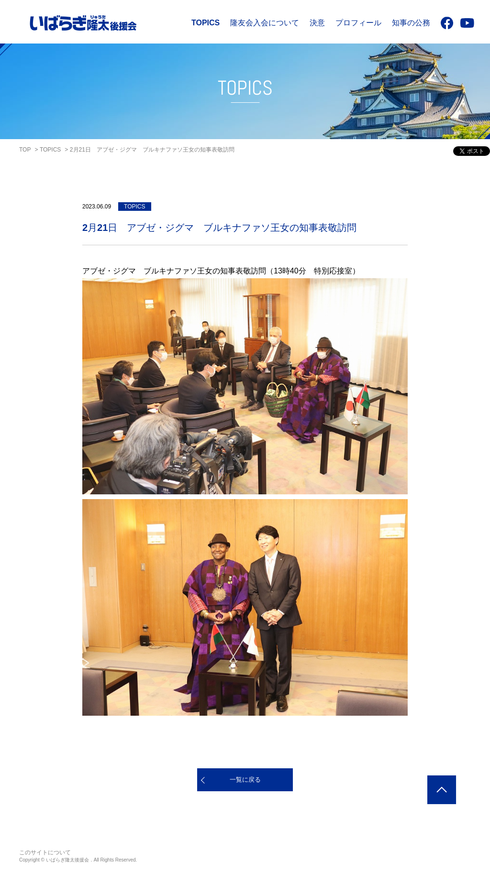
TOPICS (205, 23)
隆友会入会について (264, 23)
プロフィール (358, 23)
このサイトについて (45, 852)
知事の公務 (411, 23)
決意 (317, 23)
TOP (25, 149)
